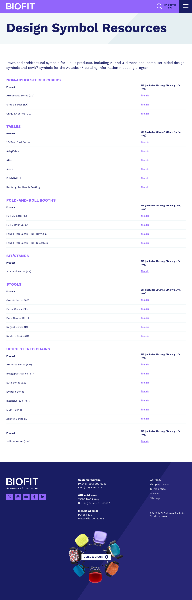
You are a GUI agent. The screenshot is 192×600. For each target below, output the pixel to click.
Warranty (155, 479)
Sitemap (155, 498)
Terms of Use (158, 488)
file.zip (145, 95)
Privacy (154, 493)
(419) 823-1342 (93, 487)
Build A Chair (96, 557)
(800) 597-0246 (97, 483)
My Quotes (170, 6)
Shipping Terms (159, 484)
